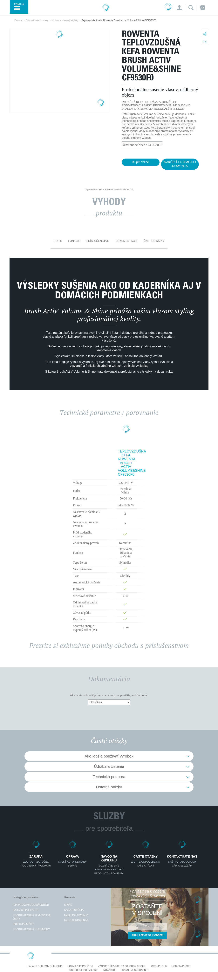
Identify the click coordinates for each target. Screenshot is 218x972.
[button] (179, 8)
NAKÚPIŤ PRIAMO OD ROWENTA (180, 164)
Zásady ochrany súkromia (45, 966)
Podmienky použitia (80, 966)
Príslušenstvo (97, 240)
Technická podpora (109, 777)
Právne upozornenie (134, 970)
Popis (58, 240)
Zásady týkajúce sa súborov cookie (122, 966)
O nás (68, 904)
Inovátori (109, 970)
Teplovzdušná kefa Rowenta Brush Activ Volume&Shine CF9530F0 (126, 463)
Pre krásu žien (23, 923)
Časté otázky (154, 240)
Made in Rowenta (76, 915)
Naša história (74, 909)
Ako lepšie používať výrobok (109, 756)
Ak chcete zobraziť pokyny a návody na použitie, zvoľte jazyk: (109, 695)
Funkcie (74, 240)
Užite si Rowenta (76, 920)
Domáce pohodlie (25, 909)
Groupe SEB (159, 966)
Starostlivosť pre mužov (31, 929)
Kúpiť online (140, 162)
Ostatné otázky (109, 787)
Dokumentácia (126, 240)
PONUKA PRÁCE (181, 966)
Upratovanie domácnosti (31, 904)
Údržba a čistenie (109, 766)
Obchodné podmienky (83, 970)
